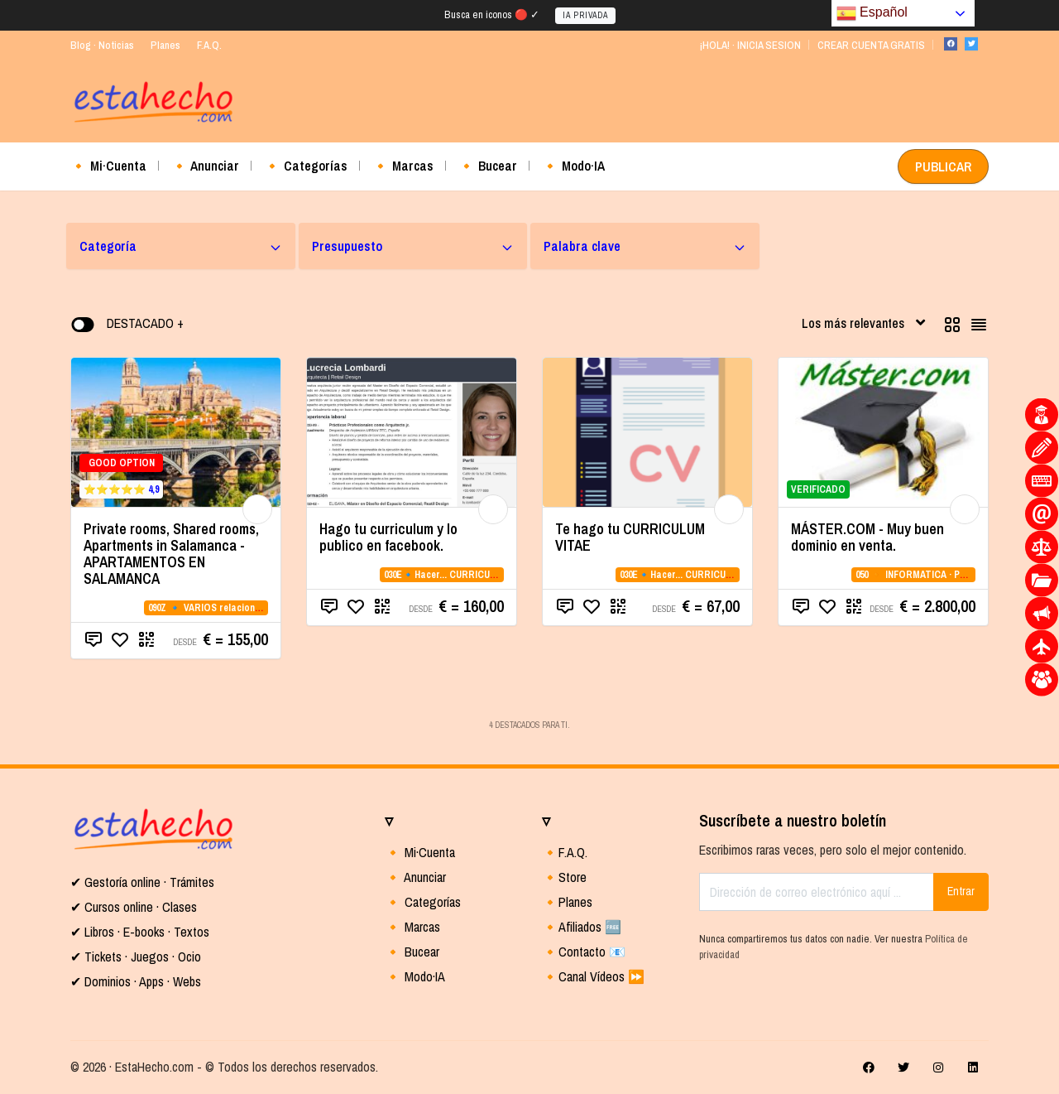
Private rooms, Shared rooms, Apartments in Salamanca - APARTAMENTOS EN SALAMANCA (171, 553)
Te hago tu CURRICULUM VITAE (630, 537)
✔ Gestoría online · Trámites (142, 882)
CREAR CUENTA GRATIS (871, 45)
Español (872, 13)
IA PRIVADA (585, 15)
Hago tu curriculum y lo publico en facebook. (388, 537)
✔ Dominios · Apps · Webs (135, 981)
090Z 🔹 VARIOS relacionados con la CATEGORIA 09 (260, 607)
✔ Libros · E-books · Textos (139, 932)
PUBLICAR (943, 166)
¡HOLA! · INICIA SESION (750, 45)
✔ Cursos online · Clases (133, 907)
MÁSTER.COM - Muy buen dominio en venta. (867, 537)
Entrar (961, 891)
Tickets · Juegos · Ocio (141, 956)
